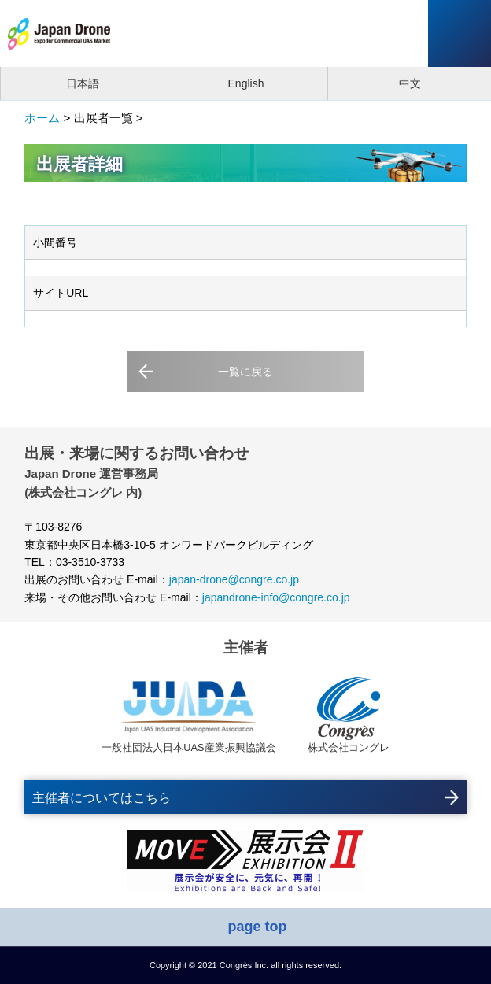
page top (257, 926)
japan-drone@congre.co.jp (234, 579)
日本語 (82, 83)
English (246, 83)
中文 (410, 83)
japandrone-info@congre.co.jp (276, 597)
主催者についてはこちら (101, 798)
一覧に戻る (245, 371)
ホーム (42, 117)
